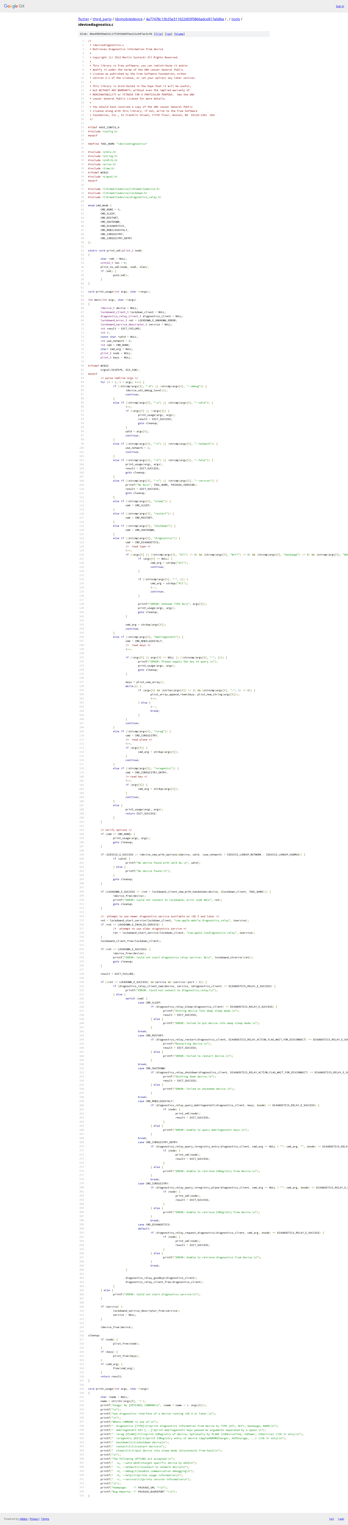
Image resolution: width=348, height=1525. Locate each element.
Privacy (34, 1519)
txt (331, 1519)
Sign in (340, 6)
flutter (83, 19)
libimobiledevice (129, 19)
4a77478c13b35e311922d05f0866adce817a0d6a (185, 19)
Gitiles (23, 1519)
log (168, 34)
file (158, 34)
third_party (102, 19)
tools (235, 19)
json (341, 1519)
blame (179, 34)
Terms (45, 1519)
